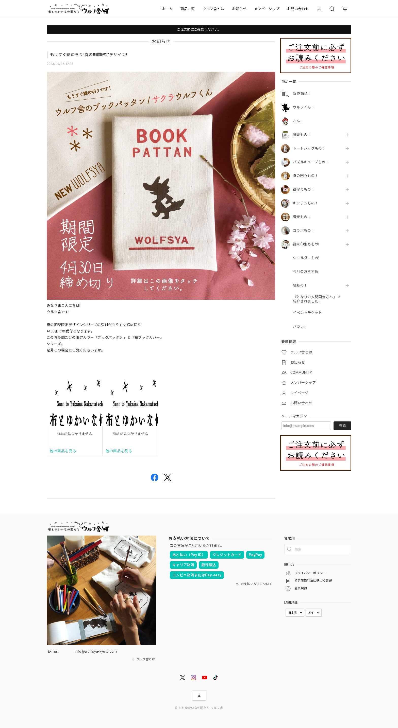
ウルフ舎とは (213, 9)
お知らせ (239, 9)
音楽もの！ (302, 217)
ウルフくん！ (304, 107)
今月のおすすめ (305, 272)
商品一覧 (187, 9)
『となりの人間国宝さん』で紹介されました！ (316, 299)
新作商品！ (302, 94)
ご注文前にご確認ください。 (199, 29)
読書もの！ (302, 135)
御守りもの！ (304, 189)
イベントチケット (307, 313)
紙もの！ (300, 285)
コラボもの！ (304, 230)
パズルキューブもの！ (311, 162)
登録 (342, 426)
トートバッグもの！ (309, 148)
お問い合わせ (298, 9)
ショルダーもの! (306, 258)
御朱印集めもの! (306, 244)
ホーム (167, 9)
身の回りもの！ (305, 176)
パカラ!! (299, 326)
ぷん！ (298, 121)
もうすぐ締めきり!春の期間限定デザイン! (88, 54)
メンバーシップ (266, 9)
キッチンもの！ (305, 203)
